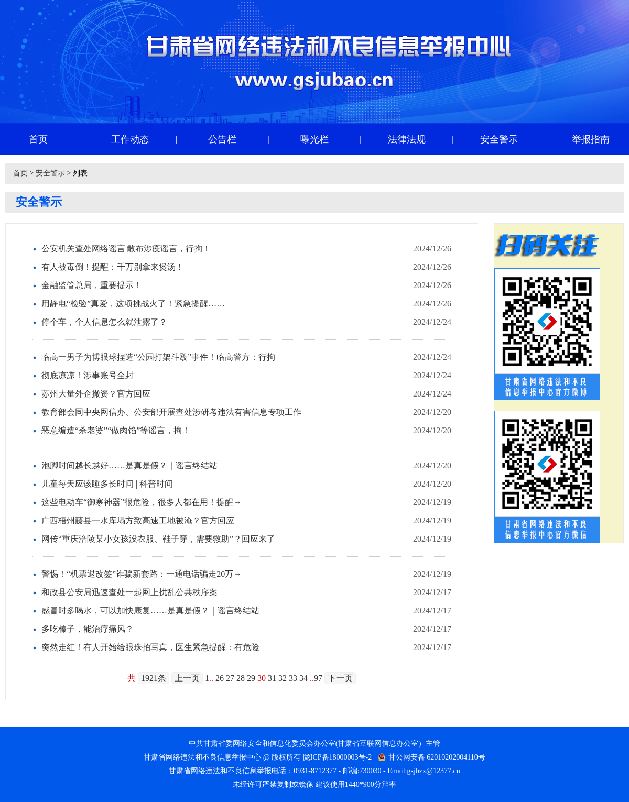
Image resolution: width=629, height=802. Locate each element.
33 (293, 678)
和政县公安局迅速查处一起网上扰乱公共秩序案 (129, 592)
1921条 (153, 678)
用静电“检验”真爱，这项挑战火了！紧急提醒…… (133, 303)
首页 (20, 173)
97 (318, 678)
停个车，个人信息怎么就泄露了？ (104, 321)
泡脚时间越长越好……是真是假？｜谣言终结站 (129, 465)
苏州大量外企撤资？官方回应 (95, 393)
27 (230, 678)
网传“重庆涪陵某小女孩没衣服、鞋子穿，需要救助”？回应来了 (158, 538)
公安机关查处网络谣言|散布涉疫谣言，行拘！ (126, 248)
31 (272, 678)
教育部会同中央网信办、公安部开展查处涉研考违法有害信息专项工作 (171, 412)
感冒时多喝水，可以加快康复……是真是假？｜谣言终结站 (150, 610)
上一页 (187, 678)
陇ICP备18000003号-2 (337, 757)
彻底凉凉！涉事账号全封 (87, 375)
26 (219, 678)
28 (240, 678)
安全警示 (50, 173)
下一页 (340, 678)
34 (303, 678)
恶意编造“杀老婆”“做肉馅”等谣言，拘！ (115, 430)
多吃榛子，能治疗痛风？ (87, 628)
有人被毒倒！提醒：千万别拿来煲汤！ (112, 266)
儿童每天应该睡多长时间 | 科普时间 (107, 483)
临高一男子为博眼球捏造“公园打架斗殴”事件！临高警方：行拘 (158, 357)
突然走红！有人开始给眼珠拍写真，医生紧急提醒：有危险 (150, 647)
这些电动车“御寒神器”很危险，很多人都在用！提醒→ (141, 502)
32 (282, 678)
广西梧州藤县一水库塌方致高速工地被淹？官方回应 (137, 520)
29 (251, 678)
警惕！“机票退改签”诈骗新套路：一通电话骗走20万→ (141, 573)
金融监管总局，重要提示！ (91, 285)
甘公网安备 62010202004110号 (436, 757)
